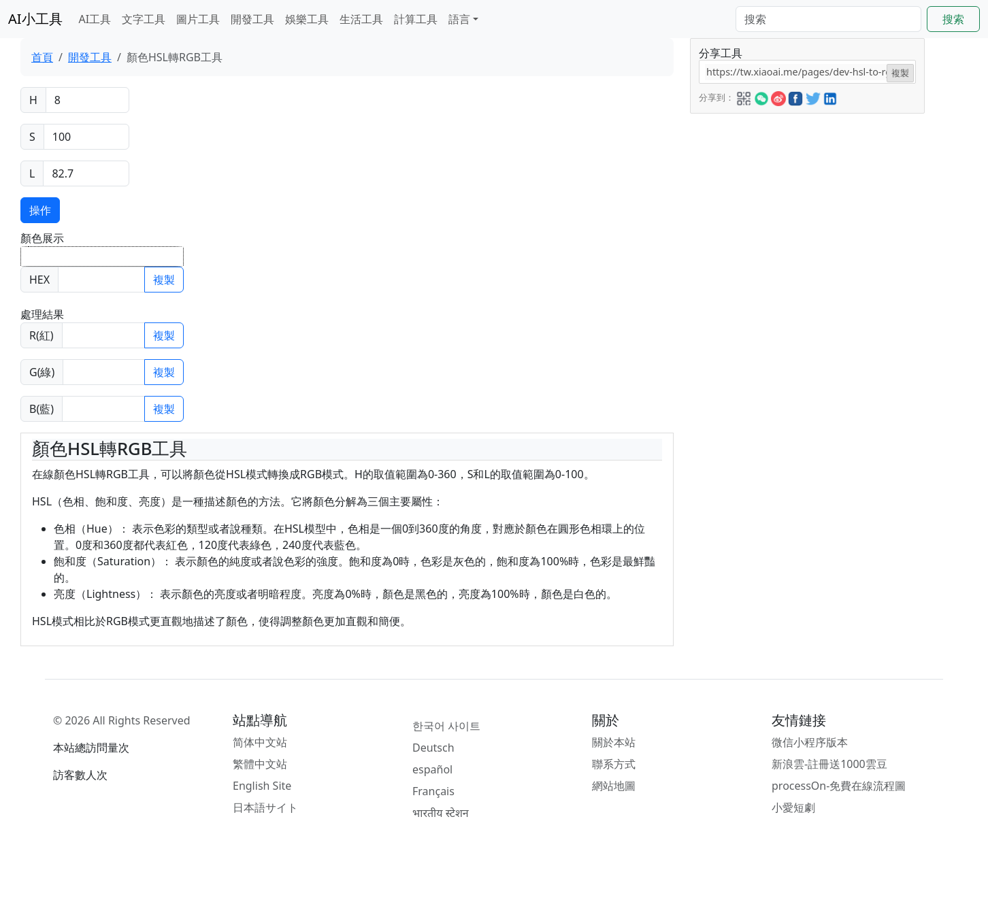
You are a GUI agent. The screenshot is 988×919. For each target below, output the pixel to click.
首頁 (42, 57)
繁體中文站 (260, 763)
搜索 (953, 19)
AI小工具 (35, 19)
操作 (40, 210)
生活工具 (361, 19)
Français (433, 791)
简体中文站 (260, 742)
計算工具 (416, 19)
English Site (262, 785)
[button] (743, 96)
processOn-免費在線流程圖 (839, 785)
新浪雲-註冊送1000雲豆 (829, 763)
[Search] (828, 19)
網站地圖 (614, 785)
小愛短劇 (793, 807)
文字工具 (143, 19)
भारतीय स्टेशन (440, 812)
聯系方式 (614, 763)
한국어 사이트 (446, 725)
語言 (459, 19)
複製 (164, 279)
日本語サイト (265, 807)
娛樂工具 (307, 19)
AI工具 (95, 19)
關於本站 (614, 742)
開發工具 (252, 19)
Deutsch (433, 747)
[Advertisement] (806, 209)
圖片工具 (198, 19)
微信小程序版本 (810, 742)
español (432, 769)
